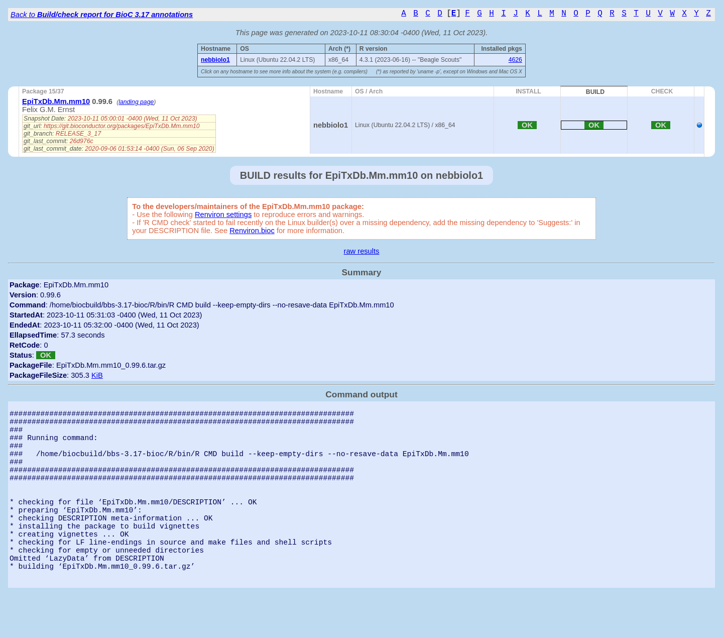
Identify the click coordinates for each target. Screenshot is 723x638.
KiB (97, 375)
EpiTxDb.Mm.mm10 (56, 101)
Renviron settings (223, 214)
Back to (102, 15)
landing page (136, 101)
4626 (515, 59)
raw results (362, 251)
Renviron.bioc (252, 231)
